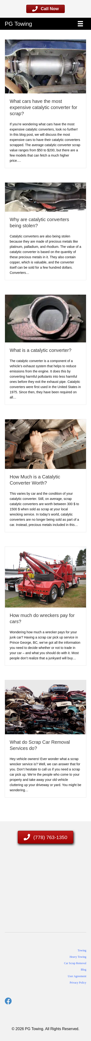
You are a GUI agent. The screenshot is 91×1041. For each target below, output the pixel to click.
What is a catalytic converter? (40, 350)
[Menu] (80, 24)
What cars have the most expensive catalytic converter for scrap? (43, 107)
